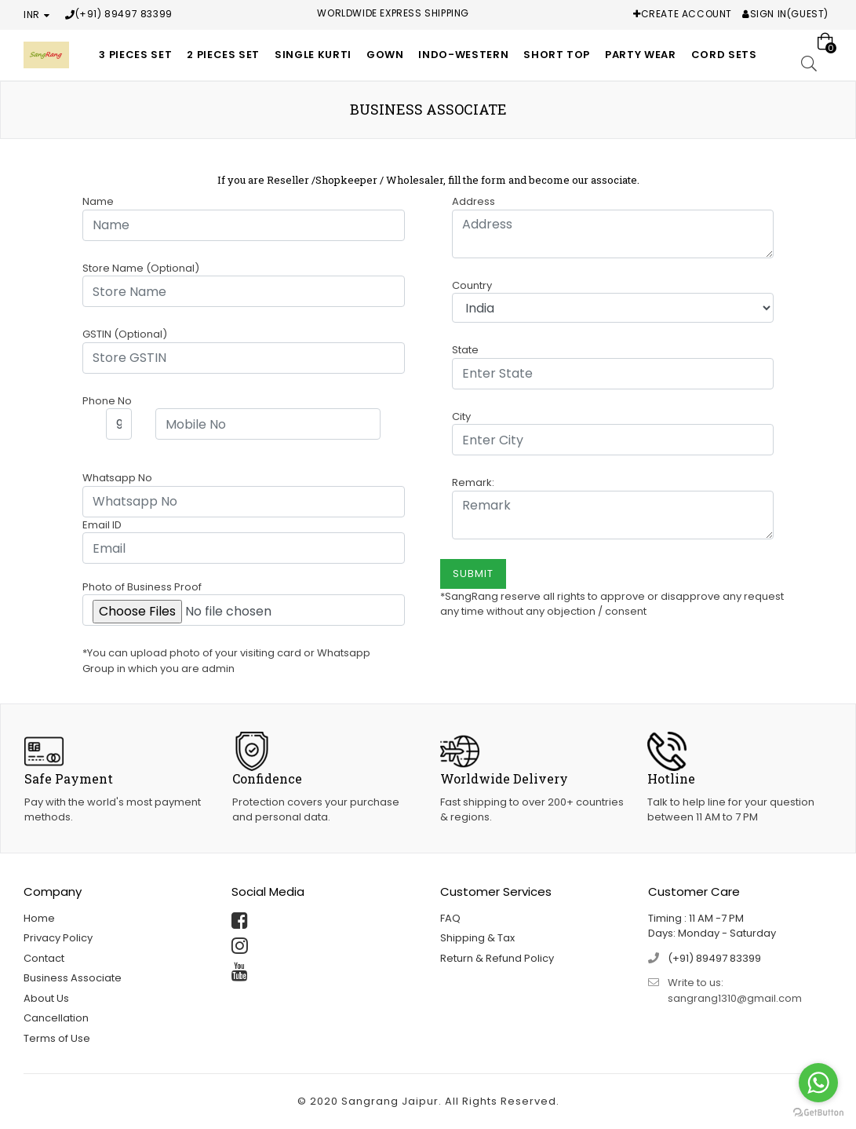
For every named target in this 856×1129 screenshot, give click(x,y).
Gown (385, 54)
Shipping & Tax (477, 937)
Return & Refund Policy (497, 958)
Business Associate (73, 977)
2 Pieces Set (223, 54)
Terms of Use (57, 1038)
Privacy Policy (58, 937)
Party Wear (640, 54)
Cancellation (56, 1017)
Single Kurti (313, 54)
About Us (46, 998)
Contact (44, 958)
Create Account (686, 13)
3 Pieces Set (135, 54)
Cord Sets (724, 54)
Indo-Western (463, 54)
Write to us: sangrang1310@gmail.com (735, 990)
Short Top (556, 54)
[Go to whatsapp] (818, 1082)
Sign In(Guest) (789, 13)
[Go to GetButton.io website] (818, 1113)
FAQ (450, 918)
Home (39, 918)
